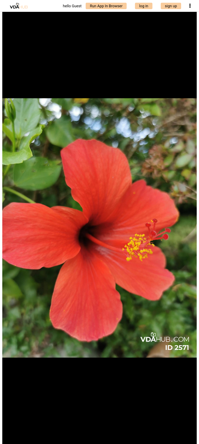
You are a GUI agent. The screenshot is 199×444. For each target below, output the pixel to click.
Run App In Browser (106, 6)
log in (143, 6)
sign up (171, 6)
